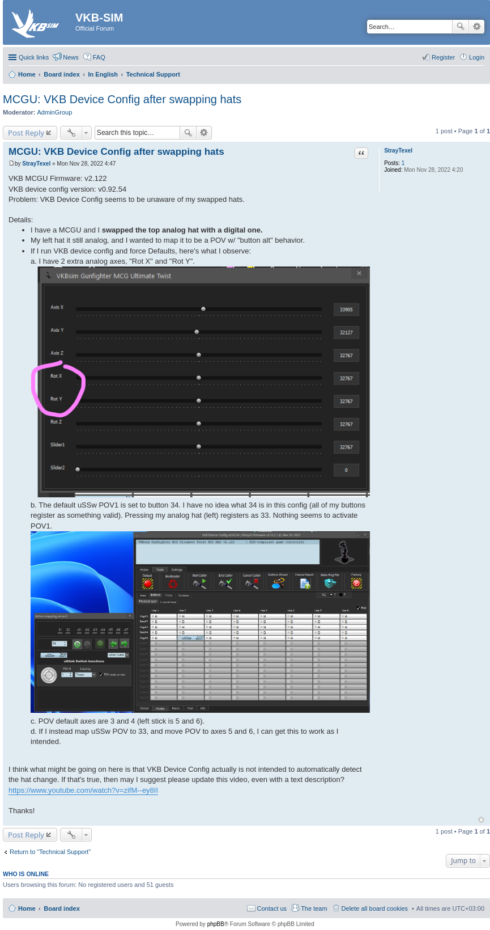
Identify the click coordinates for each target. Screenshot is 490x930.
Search (460, 26)
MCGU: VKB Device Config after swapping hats (122, 99)
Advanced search (476, 26)
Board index (62, 908)
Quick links (34, 57)
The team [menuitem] (314, 908)
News (71, 57)
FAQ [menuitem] (99, 57)
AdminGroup (55, 112)
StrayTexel (398, 150)
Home (27, 908)
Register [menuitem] (443, 57)
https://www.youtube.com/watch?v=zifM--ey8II (83, 790)
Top (481, 820)
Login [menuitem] (476, 57)
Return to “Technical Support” (50, 851)
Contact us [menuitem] (272, 908)
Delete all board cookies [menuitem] (375, 908)
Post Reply (26, 133)
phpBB (215, 924)
